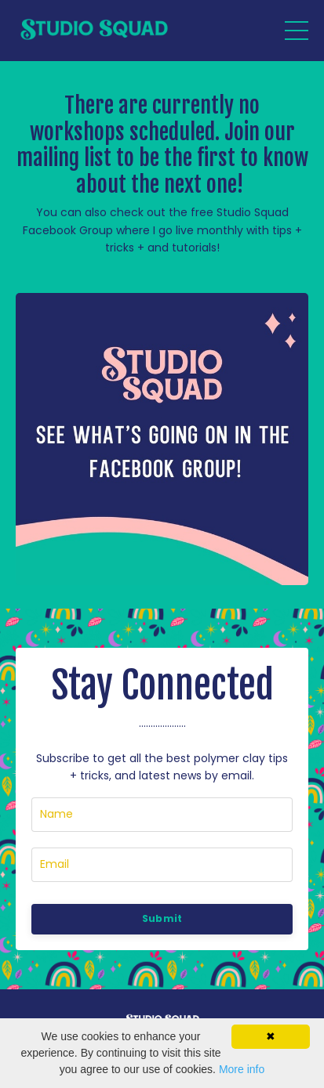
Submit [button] (162, 918)
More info (241, 1069)
